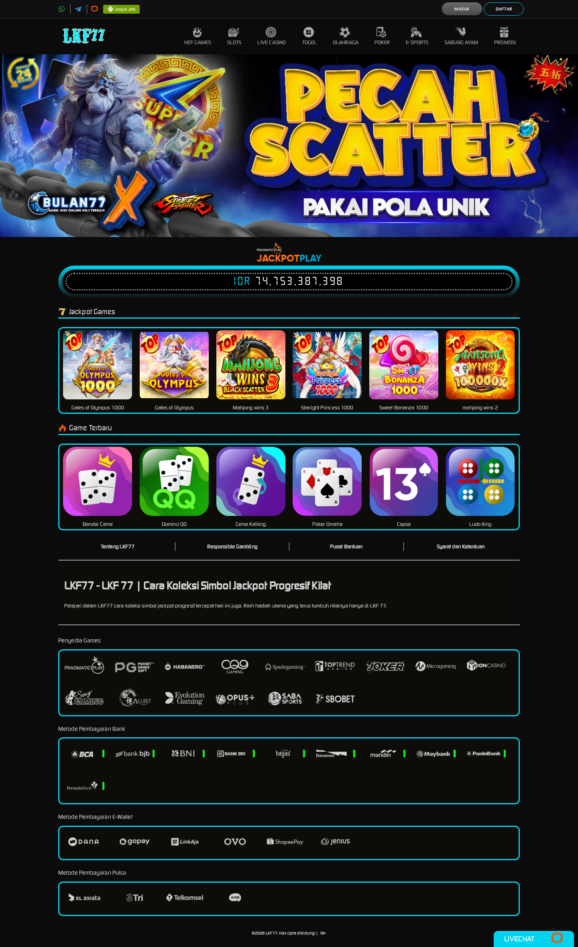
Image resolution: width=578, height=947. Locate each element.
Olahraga (345, 36)
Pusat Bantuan (346, 546)
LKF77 (272, 933)
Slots (234, 36)
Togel (309, 36)
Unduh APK (121, 10)
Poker (382, 36)
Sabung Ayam (461, 36)
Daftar (504, 9)
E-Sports (417, 36)
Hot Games (197, 36)
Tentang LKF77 (117, 546)
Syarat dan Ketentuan (460, 546)
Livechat (533, 939)
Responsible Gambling (232, 546)
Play (310, 259)
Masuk (462, 9)
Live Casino (271, 36)
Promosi (505, 36)
